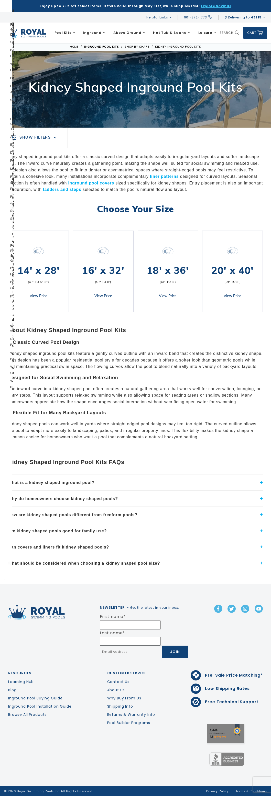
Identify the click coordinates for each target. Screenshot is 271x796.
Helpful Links (157, 17)
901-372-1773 (198, 17)
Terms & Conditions (251, 791)
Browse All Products (27, 714)
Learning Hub (21, 681)
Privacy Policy (217, 791)
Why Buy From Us (124, 698)
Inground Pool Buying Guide (35, 698)
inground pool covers (91, 183)
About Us (116, 689)
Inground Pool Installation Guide (40, 706)
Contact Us (118, 681)
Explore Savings (216, 6)
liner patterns (164, 176)
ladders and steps (62, 189)
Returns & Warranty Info (131, 714)
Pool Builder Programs (128, 722)
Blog (12, 689)
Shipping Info (120, 706)
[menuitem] (64, 32)
